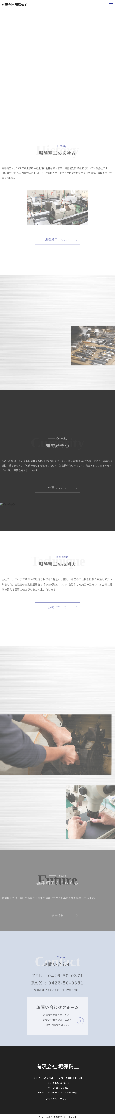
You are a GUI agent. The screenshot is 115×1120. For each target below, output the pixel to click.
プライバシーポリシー (57, 1098)
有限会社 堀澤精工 (14, 5)
